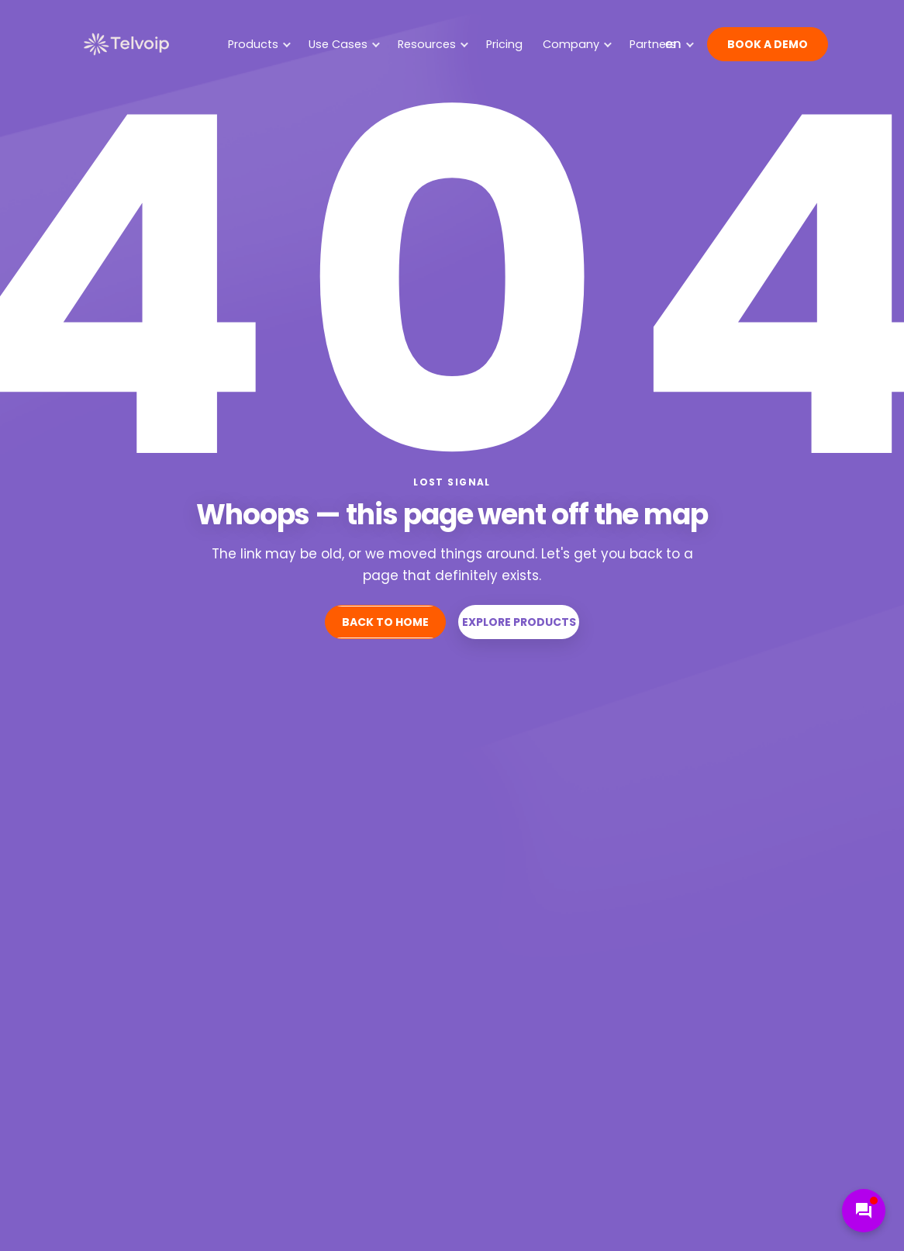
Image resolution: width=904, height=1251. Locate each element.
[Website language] (678, 44)
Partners (653, 44)
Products (259, 44)
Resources (433, 44)
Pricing (504, 44)
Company (577, 44)
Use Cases (344, 44)
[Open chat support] (863, 1210)
